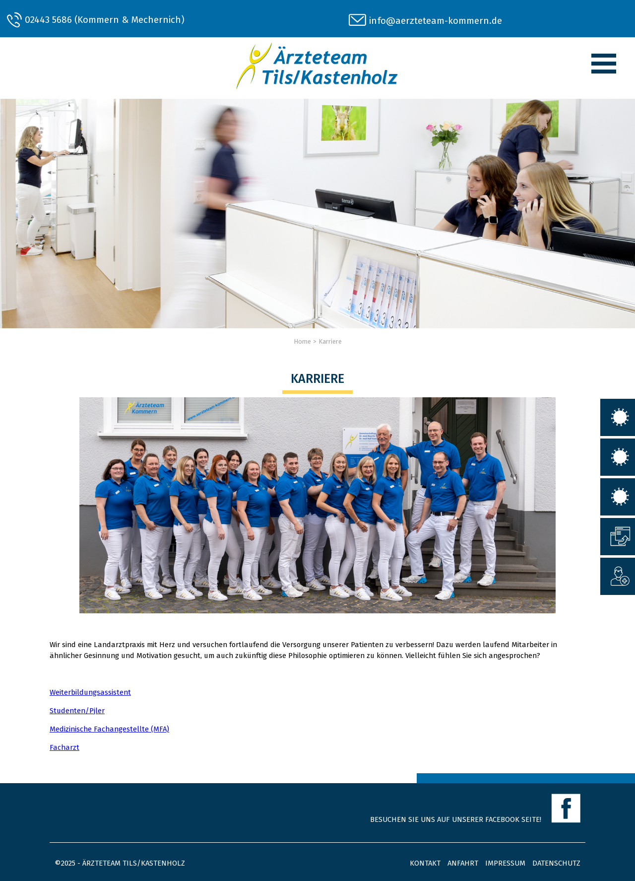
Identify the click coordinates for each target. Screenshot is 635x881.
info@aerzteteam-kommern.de (435, 20)
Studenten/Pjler (77, 710)
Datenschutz (556, 863)
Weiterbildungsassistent (90, 692)
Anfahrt (462, 863)
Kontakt (425, 863)
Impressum (505, 863)
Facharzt (64, 747)
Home (302, 341)
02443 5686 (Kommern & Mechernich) (105, 19)
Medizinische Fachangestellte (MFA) (109, 729)
